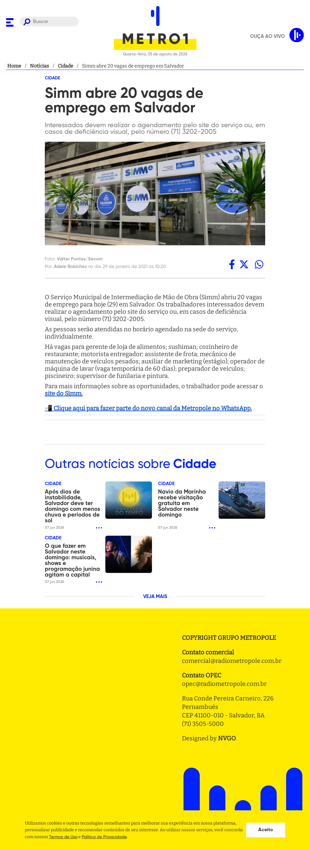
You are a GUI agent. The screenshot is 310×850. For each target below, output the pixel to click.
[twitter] (244, 264)
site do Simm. (64, 393)
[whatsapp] (259, 264)
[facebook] (232, 264)
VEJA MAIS (155, 596)
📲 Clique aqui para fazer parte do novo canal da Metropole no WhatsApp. (148, 408)
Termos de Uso (63, 837)
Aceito (265, 830)
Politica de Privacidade (104, 837)
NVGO (227, 738)
